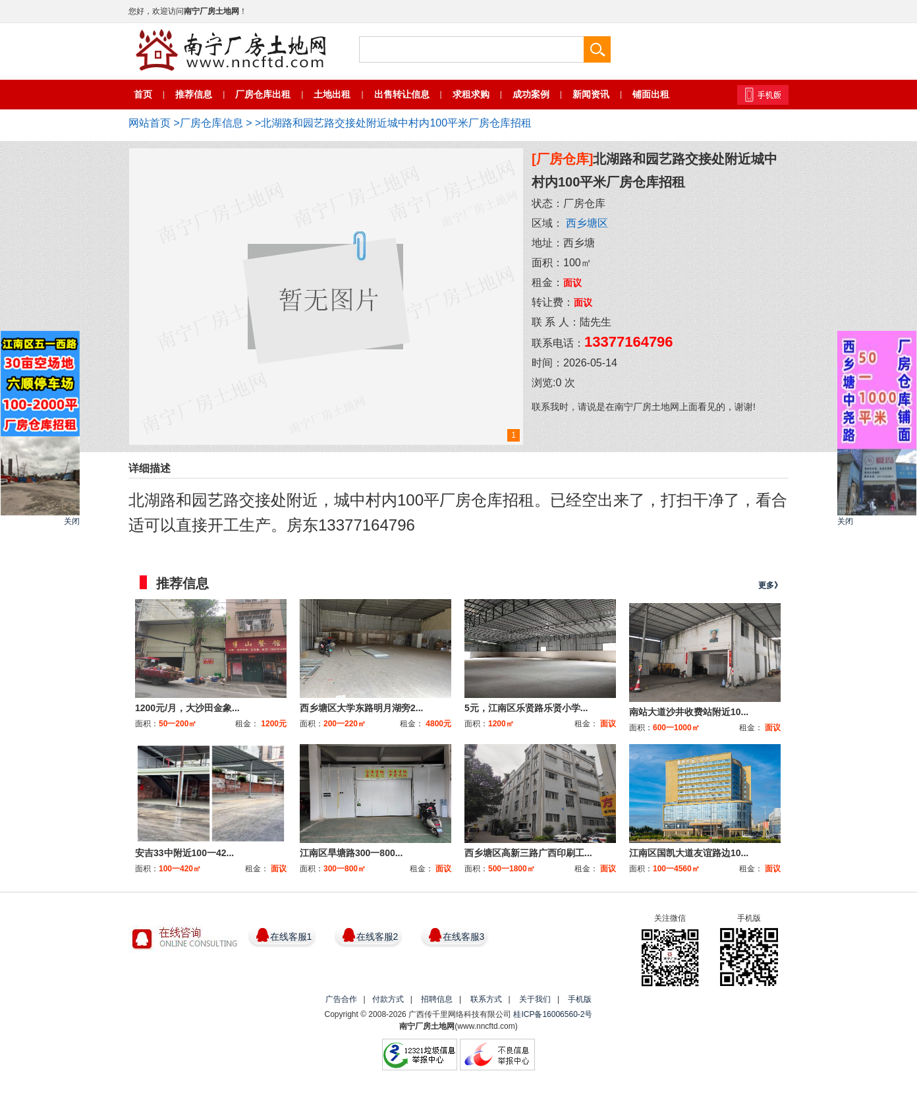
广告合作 (341, 999)
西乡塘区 (587, 223)
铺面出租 (650, 94)
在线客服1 (291, 936)
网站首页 (149, 123)
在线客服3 (464, 936)
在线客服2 (377, 936)
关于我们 (535, 999)
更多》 (770, 585)
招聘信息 (437, 999)
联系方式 (486, 999)
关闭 (72, 521)
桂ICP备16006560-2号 (552, 1014)
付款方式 (388, 999)
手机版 (580, 999)
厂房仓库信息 (211, 123)
